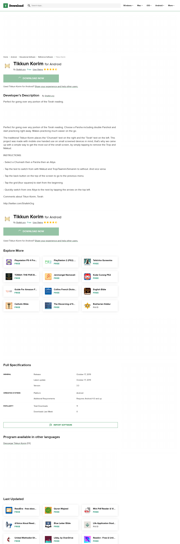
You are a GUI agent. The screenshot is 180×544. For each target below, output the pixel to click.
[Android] (14, 57)
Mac (139, 6)
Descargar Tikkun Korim (14, 443)
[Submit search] (29, 5)
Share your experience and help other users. (56, 86)
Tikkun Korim (37, 64)
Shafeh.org (49, 96)
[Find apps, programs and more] (74, 5)
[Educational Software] (27, 57)
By (19, 69)
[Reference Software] (45, 57)
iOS (148, 6)
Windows (127, 6)
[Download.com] (13, 5)
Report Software (60, 425)
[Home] (5, 57)
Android (159, 6)
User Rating (45, 69)
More (171, 5)
